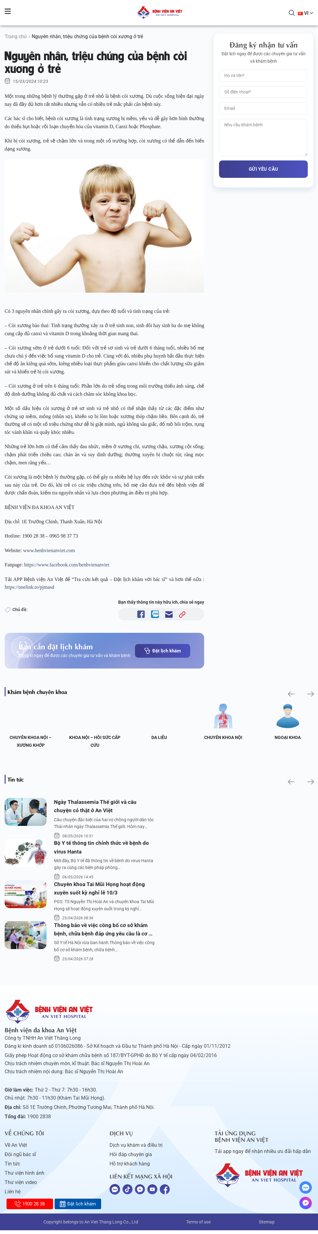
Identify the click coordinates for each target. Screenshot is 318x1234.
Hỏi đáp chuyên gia (131, 1158)
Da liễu (159, 737)
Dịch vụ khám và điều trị (136, 1149)
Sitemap (267, 1225)
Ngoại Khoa (288, 737)
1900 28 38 (30, 1204)
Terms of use (198, 1225)
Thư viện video (21, 1186)
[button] (290, 694)
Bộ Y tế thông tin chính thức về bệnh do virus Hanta (102, 848)
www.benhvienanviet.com (49, 550)
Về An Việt (16, 1149)
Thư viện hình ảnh (24, 1177)
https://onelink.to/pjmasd (30, 587)
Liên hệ (12, 1195)
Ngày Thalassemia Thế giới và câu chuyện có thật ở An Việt (97, 806)
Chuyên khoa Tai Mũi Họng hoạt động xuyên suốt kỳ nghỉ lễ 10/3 (100, 890)
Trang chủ (16, 36)
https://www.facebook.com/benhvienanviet (67, 564)
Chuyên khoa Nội (223, 737)
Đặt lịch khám (162, 651)
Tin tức (12, 1167)
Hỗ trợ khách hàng (130, 1167)
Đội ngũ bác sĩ (20, 1158)
